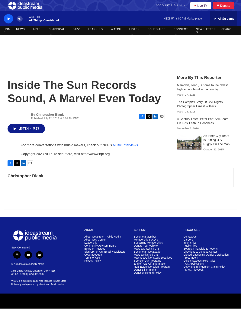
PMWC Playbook (194, 278)
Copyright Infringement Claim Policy (205, 275)
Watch (116, 37)
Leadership (90, 251)
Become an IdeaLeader (147, 260)
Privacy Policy (92, 269)
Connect (181, 37)
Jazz (76, 37)
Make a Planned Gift (146, 263)
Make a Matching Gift (146, 257)
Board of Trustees (94, 257)
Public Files (190, 254)
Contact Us (190, 245)
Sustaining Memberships (148, 251)
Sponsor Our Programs (147, 269)
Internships (190, 251)
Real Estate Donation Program (152, 275)
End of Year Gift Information (150, 272)
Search (226, 39)
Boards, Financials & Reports (201, 257)
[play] (8, 27)
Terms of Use (92, 266)
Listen (134, 37)
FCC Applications (194, 272)
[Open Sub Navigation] (185, 9)
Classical (57, 37)
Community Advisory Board (100, 254)
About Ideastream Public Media (102, 245)
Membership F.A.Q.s (146, 248)
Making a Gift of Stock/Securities (153, 266)
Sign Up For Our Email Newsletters (104, 260)
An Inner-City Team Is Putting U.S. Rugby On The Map (216, 148)
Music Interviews (125, 153)
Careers (188, 248)
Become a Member (145, 245)
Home (7, 39)
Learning (95, 37)
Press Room (191, 266)
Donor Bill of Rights (145, 278)
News (20, 37)
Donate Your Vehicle (146, 254)
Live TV (201, 10)
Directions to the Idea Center (200, 260)
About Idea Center (95, 248)
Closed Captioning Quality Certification (206, 263)
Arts (37, 37)
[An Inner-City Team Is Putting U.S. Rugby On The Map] (189, 150)
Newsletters (206, 39)
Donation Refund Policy (147, 281)
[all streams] (223, 27)
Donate (227, 10)
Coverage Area (93, 263)
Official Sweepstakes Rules (199, 269)
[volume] (20, 27)
